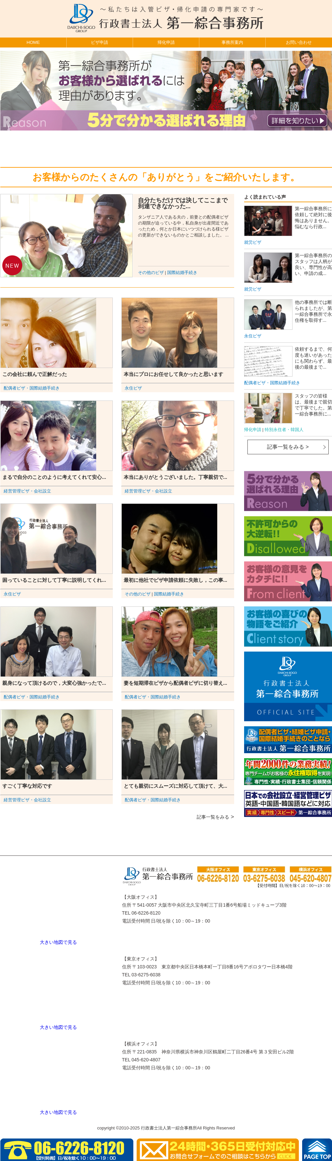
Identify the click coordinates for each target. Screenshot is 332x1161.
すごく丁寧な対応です (27, 786)
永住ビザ (133, 388)
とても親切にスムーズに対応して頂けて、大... (176, 786)
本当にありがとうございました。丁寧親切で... (176, 477)
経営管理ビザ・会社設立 (27, 491)
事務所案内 (232, 42)
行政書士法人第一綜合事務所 (169, 1127)
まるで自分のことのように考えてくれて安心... (54, 477)
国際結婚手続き (182, 272)
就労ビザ (252, 242)
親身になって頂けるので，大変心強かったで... (54, 683)
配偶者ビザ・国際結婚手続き (32, 388)
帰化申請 (166, 42)
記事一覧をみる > (288, 447)
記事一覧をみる (213, 817)
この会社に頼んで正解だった (34, 374)
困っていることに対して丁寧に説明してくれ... (54, 580)
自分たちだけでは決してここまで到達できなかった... (183, 203)
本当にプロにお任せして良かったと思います (173, 374)
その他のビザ (151, 272)
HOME (33, 42)
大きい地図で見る (58, 942)
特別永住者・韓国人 (284, 429)
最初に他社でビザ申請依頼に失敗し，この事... (176, 580)
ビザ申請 (99, 42)
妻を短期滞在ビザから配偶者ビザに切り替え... (176, 683)
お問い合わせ (299, 42)
